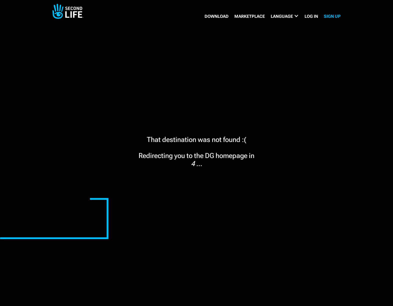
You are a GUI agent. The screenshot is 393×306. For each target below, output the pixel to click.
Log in (311, 16)
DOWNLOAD (217, 16)
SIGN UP (332, 16)
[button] (285, 16)
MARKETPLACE (249, 16)
